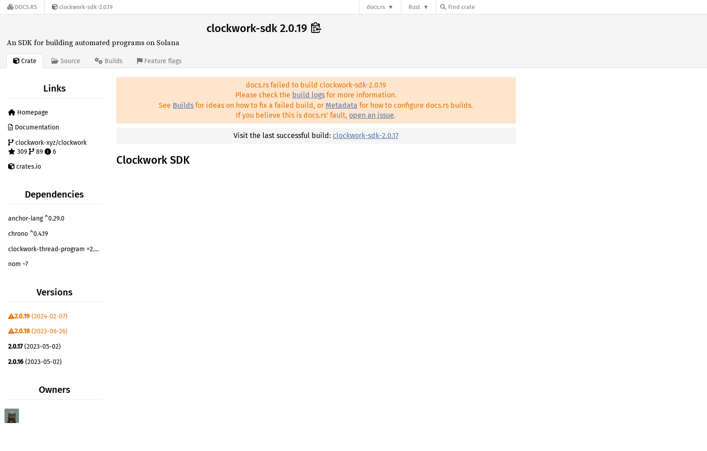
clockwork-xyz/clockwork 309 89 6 (47, 147)
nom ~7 (18, 264)
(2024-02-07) (38, 316)
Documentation (33, 127)
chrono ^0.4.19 (28, 234)
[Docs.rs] (22, 7)
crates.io (24, 166)
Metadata (342, 105)
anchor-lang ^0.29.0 (36, 218)
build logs (308, 95)
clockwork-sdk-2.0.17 (366, 135)
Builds (183, 105)
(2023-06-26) (38, 331)
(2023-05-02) (34, 346)
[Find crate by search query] (485, 7)
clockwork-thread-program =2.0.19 (56, 249)
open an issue (371, 115)
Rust (414, 7)
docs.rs (376, 7)
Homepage (28, 112)
